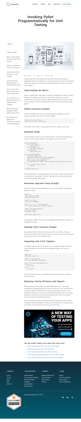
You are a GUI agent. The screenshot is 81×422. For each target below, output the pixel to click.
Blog (8, 383)
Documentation (46, 381)
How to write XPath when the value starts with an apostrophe (13, 91)
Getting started (28, 379)
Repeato (70, 292)
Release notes (28, 389)
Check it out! (66, 337)
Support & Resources (48, 379)
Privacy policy (63, 383)
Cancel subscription (65, 385)
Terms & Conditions (65, 381)
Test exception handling (31, 381)
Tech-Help (50, 75)
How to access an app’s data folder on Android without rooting (13, 83)
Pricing (9, 381)
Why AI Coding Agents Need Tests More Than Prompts (13, 59)
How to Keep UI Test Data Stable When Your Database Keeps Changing (13, 101)
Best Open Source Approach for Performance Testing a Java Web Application (13, 121)
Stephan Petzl (40, 75)
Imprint (61, 379)
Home (8, 379)
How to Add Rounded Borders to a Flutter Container (13, 74)
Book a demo (46, 383)
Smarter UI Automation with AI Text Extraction (13, 66)
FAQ (8, 385)
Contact (44, 385)
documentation (51, 308)
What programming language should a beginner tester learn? (13, 111)
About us (9, 387)
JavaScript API (28, 387)
